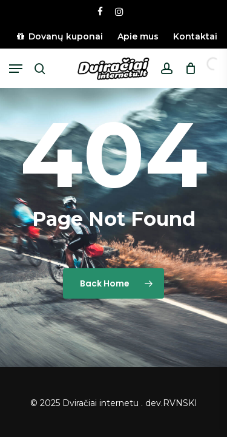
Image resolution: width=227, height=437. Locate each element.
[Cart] (187, 68)
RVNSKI (180, 403)
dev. (154, 403)
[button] (15, 69)
